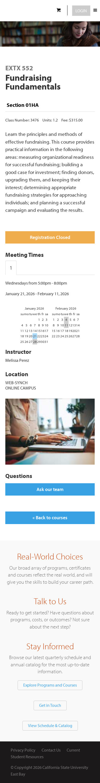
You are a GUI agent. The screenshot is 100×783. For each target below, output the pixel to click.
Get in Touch (50, 705)
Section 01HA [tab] (23, 105)
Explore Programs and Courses (50, 685)
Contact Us (51, 750)
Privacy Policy (23, 750)
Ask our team (50, 489)
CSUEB (26, 10)
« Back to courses (50, 517)
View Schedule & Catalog (50, 725)
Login (81, 10)
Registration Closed (50, 237)
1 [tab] (11, 267)
